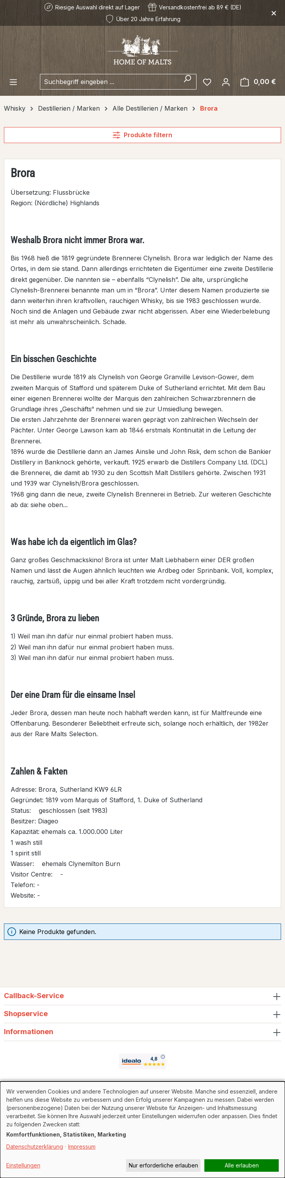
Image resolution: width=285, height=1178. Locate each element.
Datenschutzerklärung (34, 1146)
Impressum (82, 1146)
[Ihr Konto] (225, 82)
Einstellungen (23, 1165)
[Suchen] (187, 82)
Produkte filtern (142, 135)
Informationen (28, 1031)
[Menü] (13, 82)
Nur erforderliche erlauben (163, 1165)
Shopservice (26, 1013)
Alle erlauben (242, 1165)
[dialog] (142, 1129)
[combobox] (109, 82)
